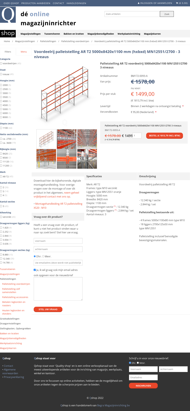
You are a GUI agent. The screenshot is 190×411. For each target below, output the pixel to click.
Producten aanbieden (35, 3)
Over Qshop (11, 3)
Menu (24, 51)
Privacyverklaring (14, 377)
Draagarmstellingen (10, 323)
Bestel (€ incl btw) (164, 135)
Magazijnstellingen (31, 33)
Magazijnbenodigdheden (101, 33)
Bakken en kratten (74, 33)
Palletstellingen (8, 278)
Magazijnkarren (152, 33)
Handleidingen (76, 3)
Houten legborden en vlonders (13, 312)
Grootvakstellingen (9, 318)
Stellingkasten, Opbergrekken (15, 328)
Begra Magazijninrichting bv (113, 405)
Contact (58, 3)
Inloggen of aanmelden (156, 3)
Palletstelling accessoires (15, 297)
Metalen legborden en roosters (13, 303)
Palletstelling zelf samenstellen (11, 290)
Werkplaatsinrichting (129, 33)
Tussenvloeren (52, 33)
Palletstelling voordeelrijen (16, 283)
